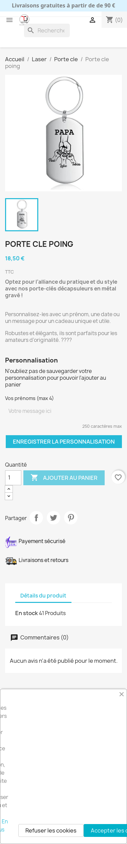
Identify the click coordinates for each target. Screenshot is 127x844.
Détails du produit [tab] (43, 595)
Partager (36, 517)
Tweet (53, 517)
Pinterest (71, 517)
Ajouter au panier (64, 477)
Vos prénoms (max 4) (29, 398)
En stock (26, 613)
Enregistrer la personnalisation (64, 441)
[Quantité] (13, 477)
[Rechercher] (47, 30)
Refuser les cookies (51, 830)
